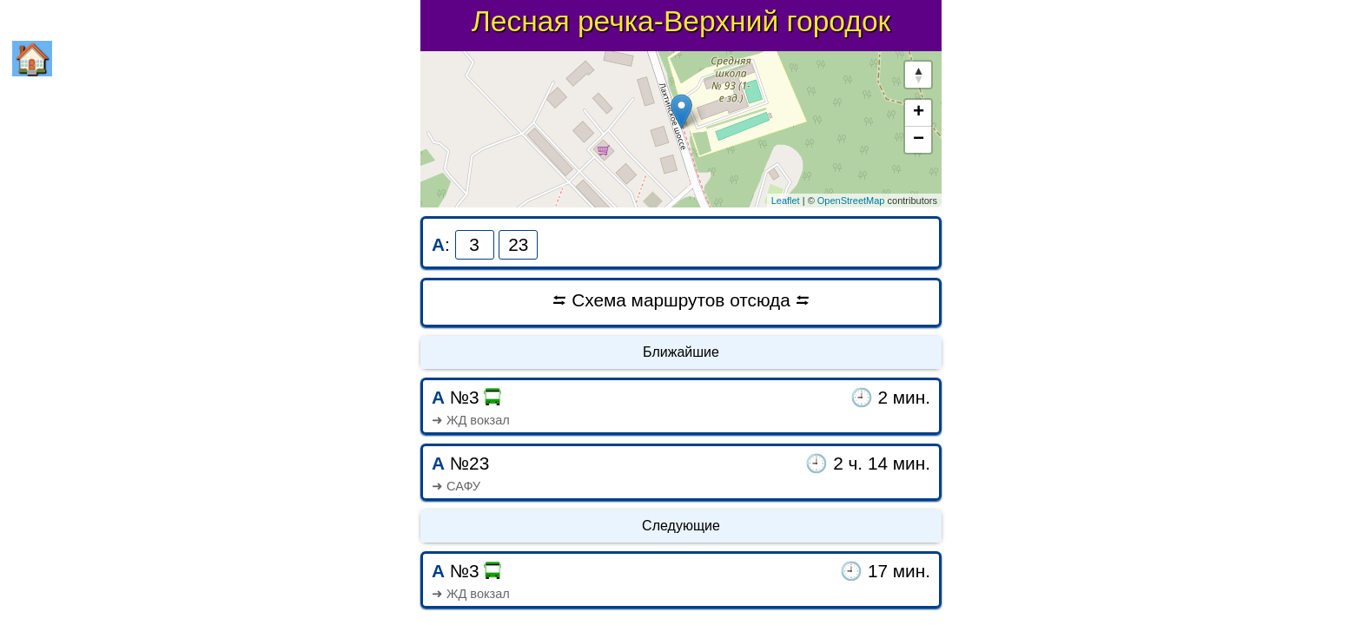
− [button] (918, 140)
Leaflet (785, 200)
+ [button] (918, 113)
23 (518, 244)
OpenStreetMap (851, 200)
